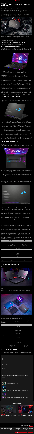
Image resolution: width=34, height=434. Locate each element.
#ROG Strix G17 (9, 375)
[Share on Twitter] (4, 364)
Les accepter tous (30, 432)
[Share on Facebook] (2, 364)
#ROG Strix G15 (4, 375)
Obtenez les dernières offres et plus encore (26, 425)
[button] (31, 426)
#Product (26, 375)
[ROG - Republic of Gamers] (17, 0)
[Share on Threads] (8, 364)
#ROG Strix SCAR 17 (21, 375)
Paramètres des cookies (18, 432)
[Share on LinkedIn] (6, 364)
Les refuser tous (25, 432)
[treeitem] (9, 411)
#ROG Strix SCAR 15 (15, 375)
